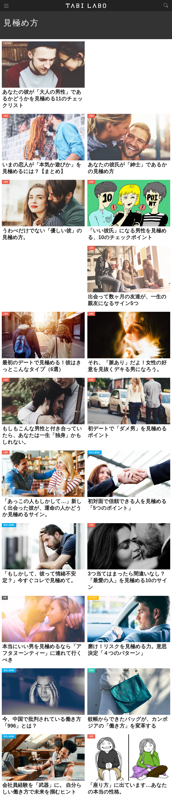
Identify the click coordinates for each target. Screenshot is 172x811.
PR (5, 598)
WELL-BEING (94, 453)
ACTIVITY (93, 598)
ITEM (91, 670)
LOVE (6, 116)
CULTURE (7, 43)
